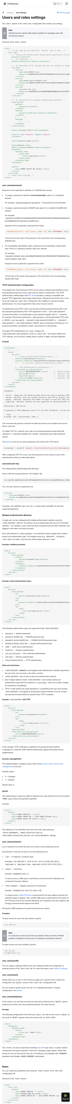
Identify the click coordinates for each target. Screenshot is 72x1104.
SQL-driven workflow (36, 33)
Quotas (19, 990)
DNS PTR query (26, 895)
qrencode (9, 442)
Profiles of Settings (60, 968)
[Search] (58, 3)
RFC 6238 (32, 295)
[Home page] (3, 12)
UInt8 (42, 1048)
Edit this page (63, 12)
